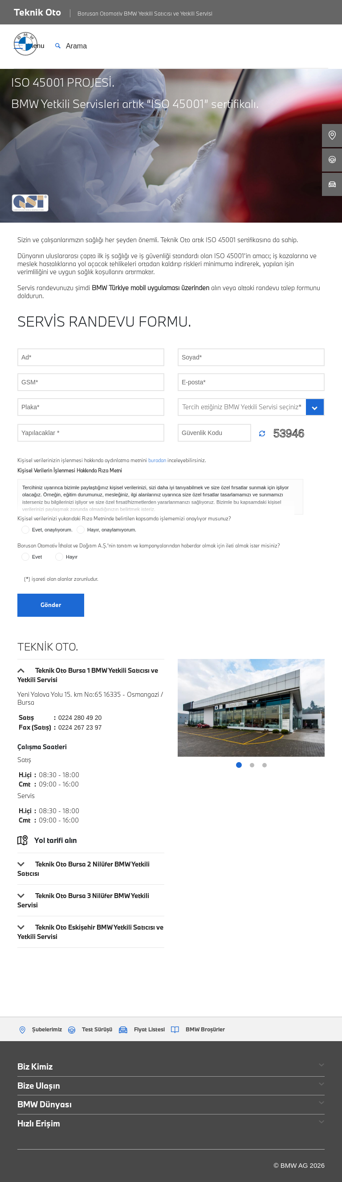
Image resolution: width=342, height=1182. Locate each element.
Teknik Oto (37, 12)
